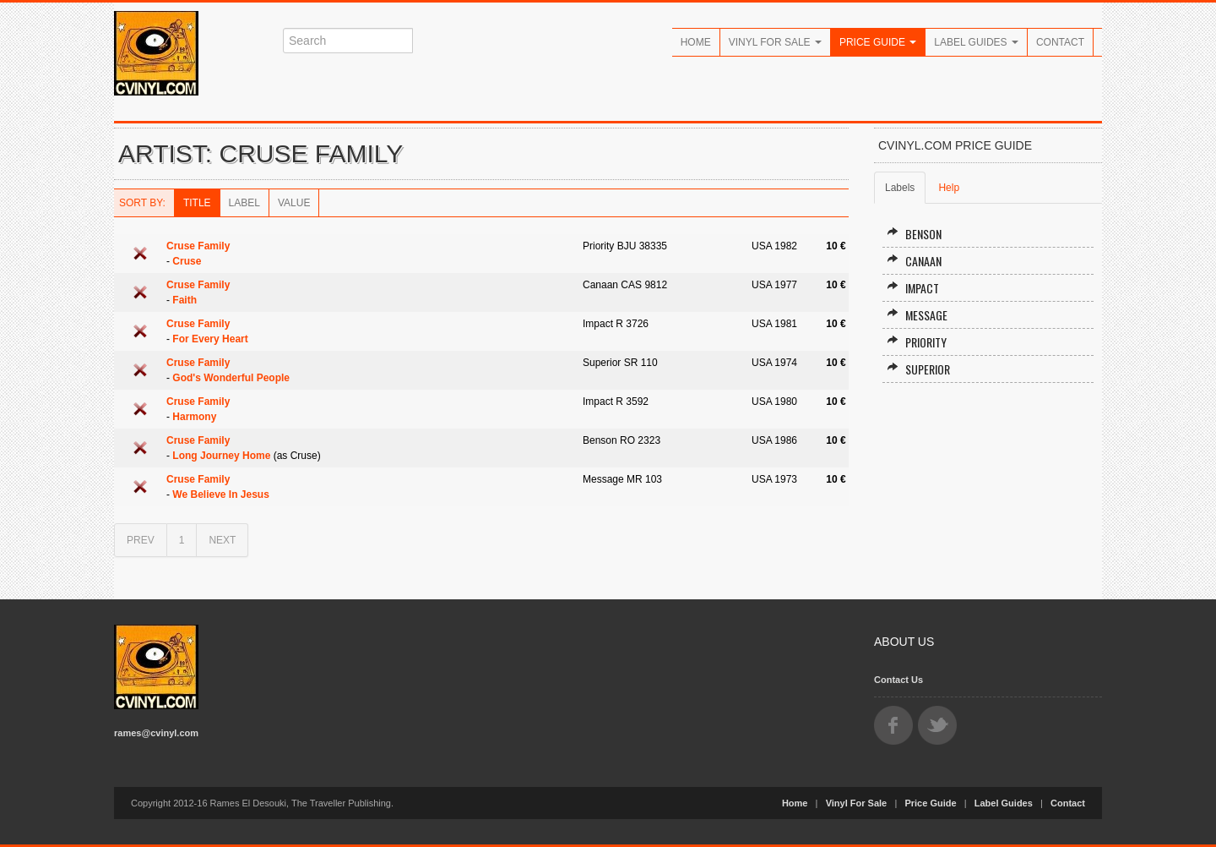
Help (948, 188)
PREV (141, 540)
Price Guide (877, 42)
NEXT (222, 540)
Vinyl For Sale (775, 42)
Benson (914, 234)
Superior (918, 369)
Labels (900, 188)
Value (294, 203)
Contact (1060, 42)
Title (197, 203)
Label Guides (976, 42)
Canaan (914, 261)
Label (244, 203)
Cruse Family (198, 246)
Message (917, 315)
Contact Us (898, 680)
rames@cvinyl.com (156, 733)
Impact (913, 288)
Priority (917, 342)
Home (696, 42)
